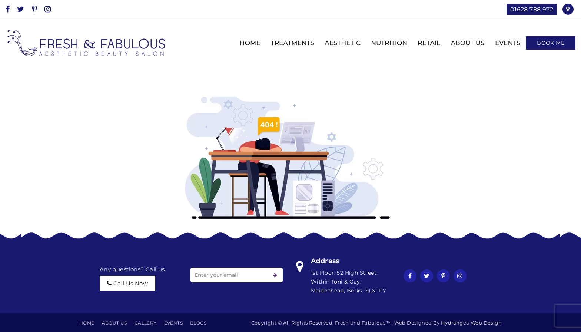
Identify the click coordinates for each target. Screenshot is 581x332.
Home (86, 323)
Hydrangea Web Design (471, 323)
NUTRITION (384, 43)
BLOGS (198, 323)
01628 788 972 (531, 9)
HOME (245, 43)
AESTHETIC (338, 43)
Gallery (146, 323)
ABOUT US (462, 43)
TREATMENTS (287, 43)
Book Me (550, 43)
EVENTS (503, 43)
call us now (127, 283)
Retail (424, 43)
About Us (114, 323)
